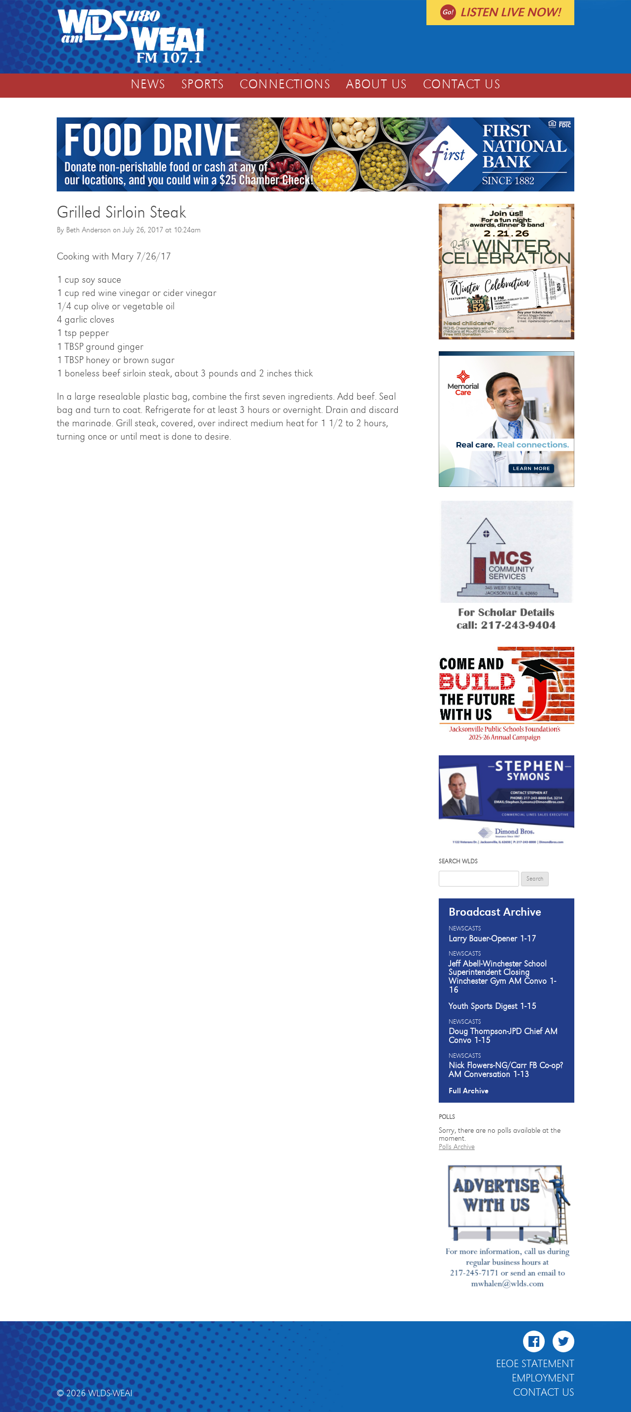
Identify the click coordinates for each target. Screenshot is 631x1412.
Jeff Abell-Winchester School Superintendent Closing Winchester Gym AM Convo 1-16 (502, 977)
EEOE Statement (535, 1364)
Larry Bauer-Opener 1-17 (492, 938)
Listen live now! (510, 12)
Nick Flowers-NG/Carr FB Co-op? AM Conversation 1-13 (505, 1070)
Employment (543, 1378)
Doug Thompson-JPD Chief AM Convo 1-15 (503, 1036)
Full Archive (469, 1091)
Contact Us (461, 84)
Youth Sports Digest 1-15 (492, 1006)
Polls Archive (457, 1147)
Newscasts (465, 929)
